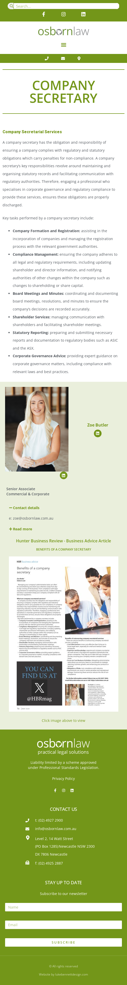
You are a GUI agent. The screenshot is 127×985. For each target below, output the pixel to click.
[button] (63, 44)
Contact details (26, 507)
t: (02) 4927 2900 (49, 820)
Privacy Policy (63, 778)
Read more (22, 529)
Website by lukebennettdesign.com (63, 974)
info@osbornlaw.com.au (55, 828)
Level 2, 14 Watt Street (54, 838)
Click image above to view (63, 720)
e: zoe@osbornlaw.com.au (31, 518)
